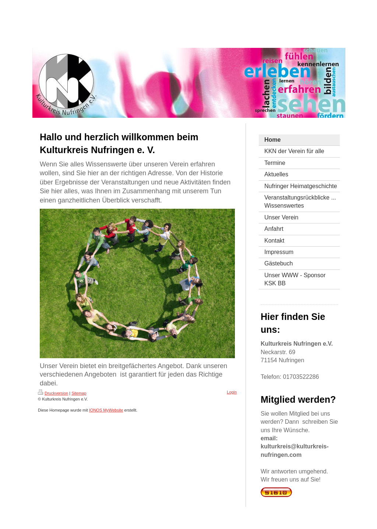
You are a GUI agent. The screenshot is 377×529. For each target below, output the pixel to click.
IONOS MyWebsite (106, 410)
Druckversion (53, 393)
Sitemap (78, 393)
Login (232, 392)
